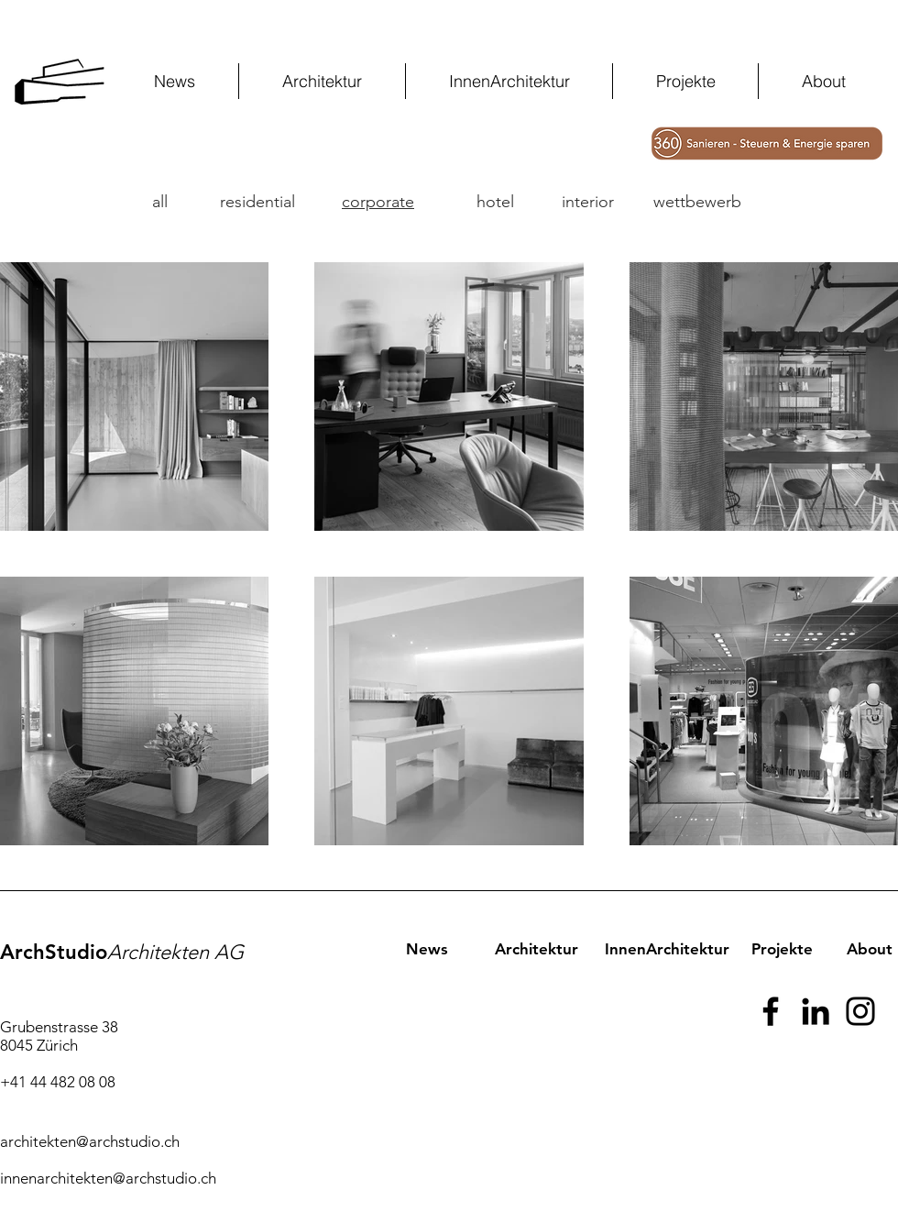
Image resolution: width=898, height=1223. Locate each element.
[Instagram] (860, 1011)
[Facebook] (770, 1011)
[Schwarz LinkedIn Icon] (815, 1011)
